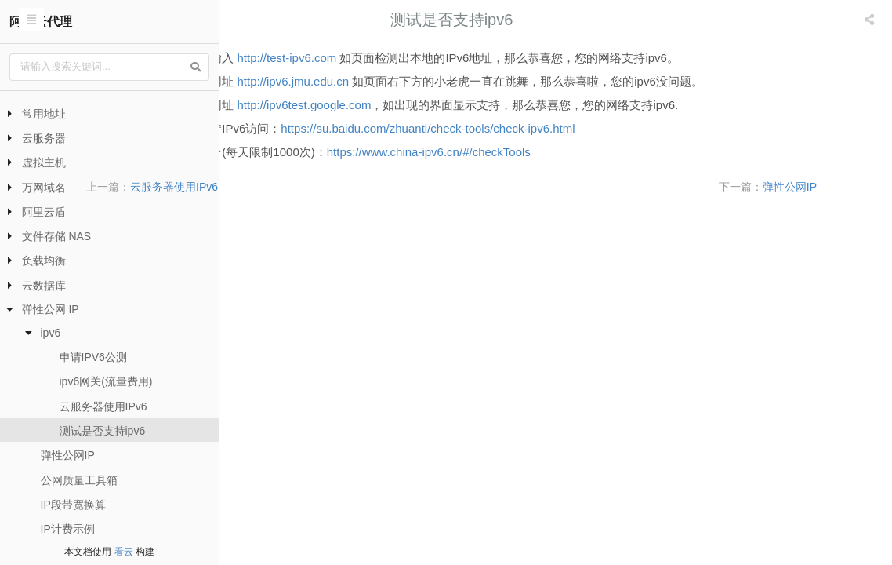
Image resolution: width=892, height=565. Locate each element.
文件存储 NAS (57, 236)
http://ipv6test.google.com (457, 104)
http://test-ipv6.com (439, 57)
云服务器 (44, 138)
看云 (123, 551)
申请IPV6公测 (93, 357)
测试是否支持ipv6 (103, 431)
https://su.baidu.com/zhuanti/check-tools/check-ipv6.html (580, 128)
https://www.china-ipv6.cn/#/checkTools (581, 152)
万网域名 (44, 187)
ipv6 (51, 332)
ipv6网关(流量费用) (106, 381)
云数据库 (44, 285)
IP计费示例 (68, 529)
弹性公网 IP (50, 309)
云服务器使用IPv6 (103, 406)
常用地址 (44, 114)
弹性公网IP (68, 455)
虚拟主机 (44, 162)
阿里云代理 (40, 21)
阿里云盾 (44, 212)
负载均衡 (44, 260)
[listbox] (871, 19)
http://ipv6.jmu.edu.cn (446, 81)
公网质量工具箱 (79, 480)
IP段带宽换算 (73, 504)
